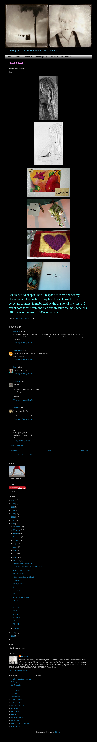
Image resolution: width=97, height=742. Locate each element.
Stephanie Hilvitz (17, 717)
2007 (13, 639)
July (15, 544)
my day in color (18, 573)
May (15, 550)
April (15, 554)
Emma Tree (15, 688)
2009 (13, 633)
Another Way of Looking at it (21, 679)
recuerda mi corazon (18, 726)
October (16, 533)
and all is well (18, 604)
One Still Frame (16, 700)
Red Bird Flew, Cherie (18, 706)
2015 (13, 507)
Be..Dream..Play (16, 685)
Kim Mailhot (18, 350)
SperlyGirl (14, 714)
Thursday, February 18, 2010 (23, 342)
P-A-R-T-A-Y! (18, 580)
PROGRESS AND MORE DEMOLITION (27, 567)
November (17, 530)
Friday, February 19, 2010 (22, 441)
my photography (41, 57)
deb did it (24, 656)
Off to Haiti (17, 624)
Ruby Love (17, 590)
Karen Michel (15, 691)
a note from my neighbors (22, 597)
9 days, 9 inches (18, 584)
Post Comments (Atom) (26, 455)
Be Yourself (15, 682)
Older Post (84, 451)
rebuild (15, 600)
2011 (13, 520)
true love (16, 607)
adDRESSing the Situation (22, 570)
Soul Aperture (15, 711)
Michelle (16, 408)
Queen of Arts (15, 702)
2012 (13, 517)
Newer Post (13, 451)
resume (15, 611)
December (17, 527)
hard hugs (16, 617)
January (16, 628)
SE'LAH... (17, 381)
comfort (15, 614)
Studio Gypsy (15, 720)
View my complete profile (18, 670)
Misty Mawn (15, 697)
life (14, 587)
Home (9, 57)
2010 (13, 524)
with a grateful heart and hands (23, 577)
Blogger (58, 732)
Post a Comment (17, 446)
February (16, 560)
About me (17, 57)
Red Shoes (14, 708)
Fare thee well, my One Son (22, 563)
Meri (15, 367)
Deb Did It (54, 57)
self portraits (18, 321)
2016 (13, 504)
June (15, 547)
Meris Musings (16, 694)
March (15, 557)
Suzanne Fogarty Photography (21, 723)
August (16, 540)
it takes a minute (18, 594)
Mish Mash (28, 57)
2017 (13, 500)
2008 (13, 636)
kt (14, 427)
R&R (15, 621)
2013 (13, 514)
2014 (13, 510)
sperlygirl (17, 331)
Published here (66, 57)
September (17, 537)
